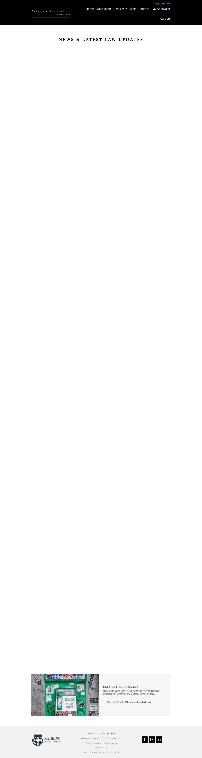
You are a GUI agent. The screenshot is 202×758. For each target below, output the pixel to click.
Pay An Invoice (161, 9)
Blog (133, 9)
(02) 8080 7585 (163, 3)
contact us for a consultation (129, 702)
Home (90, 9)
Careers (165, 18)
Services (119, 9)
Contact (143, 9)
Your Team (104, 9)
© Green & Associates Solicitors (98, 752)
